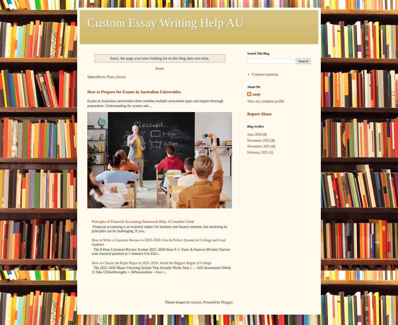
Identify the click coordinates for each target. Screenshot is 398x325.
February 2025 (257, 152)
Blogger (226, 302)
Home (159, 68)
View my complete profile (266, 101)
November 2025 (258, 146)
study (256, 94)
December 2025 (258, 140)
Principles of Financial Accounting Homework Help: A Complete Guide (143, 222)
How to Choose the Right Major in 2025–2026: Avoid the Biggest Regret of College (151, 263)
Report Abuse (259, 114)
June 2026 (254, 134)
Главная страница (265, 74)
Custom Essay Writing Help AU (165, 22)
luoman (196, 302)
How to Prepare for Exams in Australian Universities (134, 91)
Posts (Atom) (116, 77)
